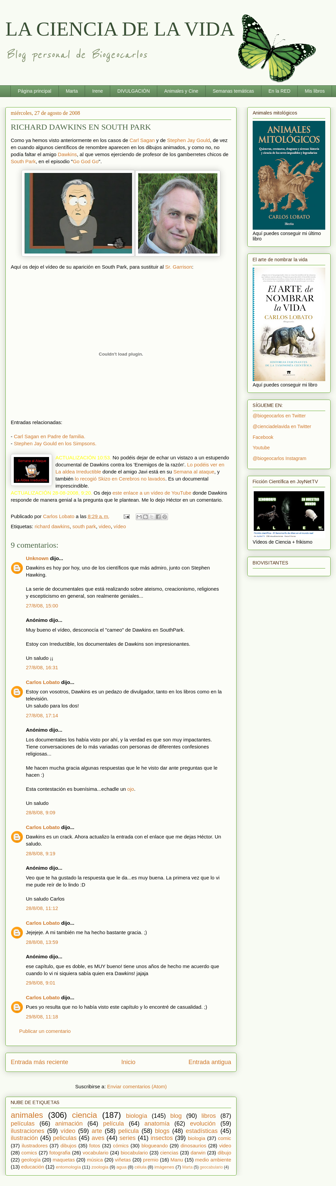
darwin (198, 1152)
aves (98, 1138)
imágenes (164, 1167)
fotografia (60, 1152)
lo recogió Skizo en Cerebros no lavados (120, 479)
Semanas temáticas (233, 91)
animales (27, 1115)
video (105, 526)
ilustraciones (27, 1131)
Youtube (261, 447)
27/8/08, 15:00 (42, 605)
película (113, 1123)
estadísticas (202, 1131)
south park (84, 526)
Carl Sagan (142, 140)
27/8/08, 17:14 (42, 715)
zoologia (99, 1167)
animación (69, 1123)
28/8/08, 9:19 (40, 853)
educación (32, 1167)
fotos (94, 1145)
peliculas (65, 1138)
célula (140, 1167)
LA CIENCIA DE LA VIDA (120, 29)
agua (121, 1167)
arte (97, 1131)
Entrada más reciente (39, 1062)
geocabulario (211, 1167)
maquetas (64, 1159)
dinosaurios (193, 1145)
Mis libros (315, 91)
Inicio (128, 1062)
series (128, 1138)
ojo (130, 789)
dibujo (224, 1152)
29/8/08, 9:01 (40, 983)
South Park (23, 161)
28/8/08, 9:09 (40, 812)
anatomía (157, 1123)
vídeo (120, 526)
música (95, 1159)
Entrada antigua (209, 1062)
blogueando (154, 1145)
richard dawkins (52, 526)
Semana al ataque (193, 471)
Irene (97, 91)
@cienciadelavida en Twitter (282, 426)
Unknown (37, 558)
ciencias (169, 1152)
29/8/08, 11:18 (42, 1016)
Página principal (34, 91)
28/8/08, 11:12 (42, 908)
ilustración (24, 1138)
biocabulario (134, 1152)
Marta (72, 91)
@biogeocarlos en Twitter (279, 415)
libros (209, 1115)
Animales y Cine (181, 91)
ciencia (84, 1115)
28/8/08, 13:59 (42, 942)
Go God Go (86, 161)
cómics (121, 1145)
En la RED (279, 91)
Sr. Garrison (178, 267)
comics (29, 1152)
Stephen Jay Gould (188, 140)
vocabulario (96, 1152)
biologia (196, 1138)
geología (31, 1159)
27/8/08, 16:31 (42, 667)
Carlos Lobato (43, 682)
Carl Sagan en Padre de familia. (49, 436)
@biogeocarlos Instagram (279, 458)
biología (136, 1115)
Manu (176, 1159)
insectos (162, 1138)
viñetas (123, 1159)
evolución (203, 1123)
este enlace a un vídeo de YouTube (152, 493)
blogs (162, 1131)
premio (151, 1159)
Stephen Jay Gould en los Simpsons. (55, 443)
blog (176, 1115)
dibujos (68, 1145)
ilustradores (35, 1145)
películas (23, 1123)
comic (224, 1138)
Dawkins (67, 154)
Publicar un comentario (45, 1031)
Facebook (263, 437)
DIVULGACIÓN (133, 91)
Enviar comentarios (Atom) (137, 1086)
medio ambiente (213, 1159)
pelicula (128, 1131)
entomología (68, 1167)
